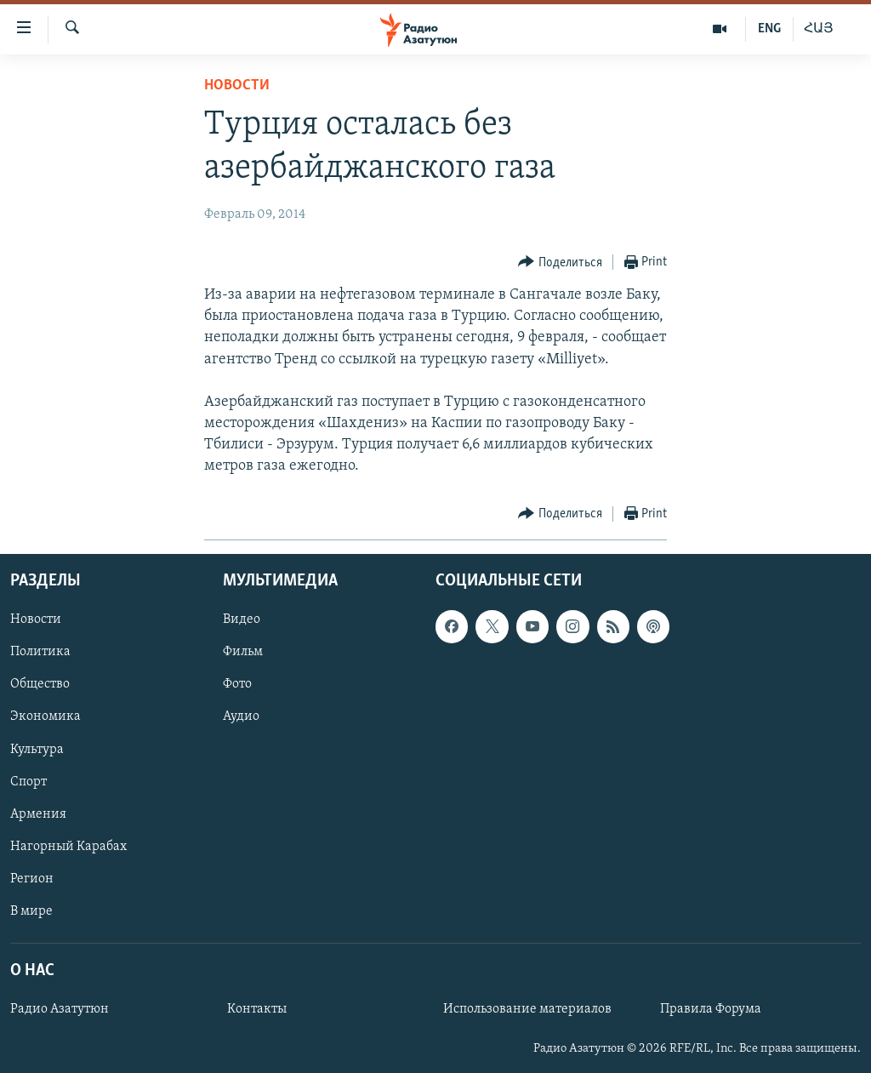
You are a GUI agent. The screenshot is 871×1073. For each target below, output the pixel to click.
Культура (37, 749)
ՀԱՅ (819, 29)
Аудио (241, 716)
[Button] (560, 262)
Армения (38, 813)
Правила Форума (710, 1009)
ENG (769, 29)
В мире (31, 911)
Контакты (257, 1009)
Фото (237, 684)
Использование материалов (527, 1009)
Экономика (45, 716)
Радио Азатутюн (59, 1009)
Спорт (28, 781)
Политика (40, 652)
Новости (237, 85)
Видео (241, 619)
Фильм (243, 652)
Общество (40, 684)
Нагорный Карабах (68, 846)
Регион (32, 878)
